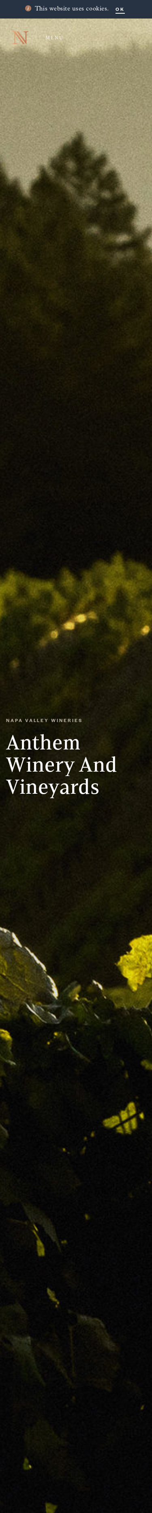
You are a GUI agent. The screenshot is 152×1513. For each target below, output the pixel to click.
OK (120, 9)
